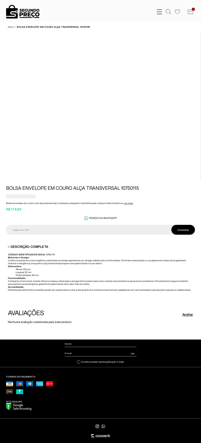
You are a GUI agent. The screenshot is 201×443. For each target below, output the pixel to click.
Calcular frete (183, 230)
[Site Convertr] (100, 436)
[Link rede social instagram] (97, 426)
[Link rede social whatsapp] (103, 426)
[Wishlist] (177, 11)
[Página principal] (19, 12)
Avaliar (187, 314)
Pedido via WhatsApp (103, 218)
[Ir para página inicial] (11, 26)
